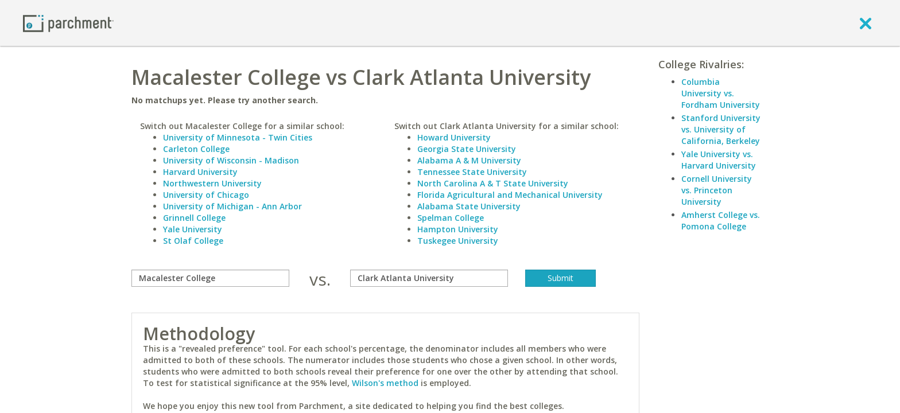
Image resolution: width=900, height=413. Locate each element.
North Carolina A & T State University (492, 183)
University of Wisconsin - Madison (231, 160)
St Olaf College (193, 240)
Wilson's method (385, 382)
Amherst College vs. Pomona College (720, 220)
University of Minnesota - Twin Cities (237, 137)
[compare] (210, 278)
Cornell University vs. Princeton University (716, 190)
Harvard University (200, 171)
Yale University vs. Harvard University (718, 160)
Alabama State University (469, 206)
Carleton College (196, 148)
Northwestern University (212, 183)
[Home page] (68, 22)
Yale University (192, 229)
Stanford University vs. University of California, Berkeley (721, 129)
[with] (429, 278)
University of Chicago (206, 194)
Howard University (454, 137)
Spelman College (450, 217)
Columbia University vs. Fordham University (720, 93)
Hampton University (457, 229)
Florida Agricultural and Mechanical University (510, 194)
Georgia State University (466, 148)
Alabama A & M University (469, 160)
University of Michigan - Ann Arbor (232, 206)
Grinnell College (194, 217)
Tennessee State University (472, 171)
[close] (865, 23)
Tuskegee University (457, 240)
